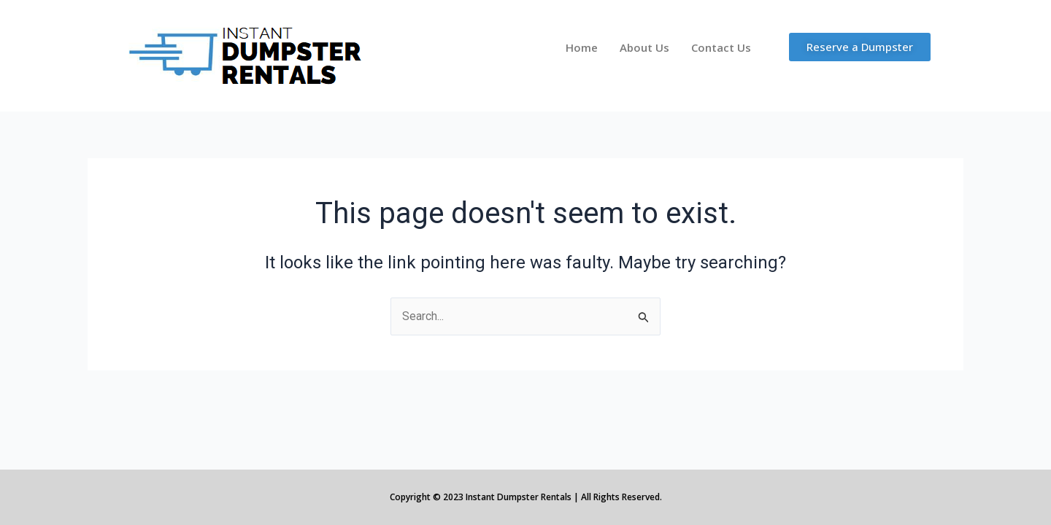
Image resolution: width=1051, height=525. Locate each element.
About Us (644, 47)
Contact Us (721, 47)
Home (582, 47)
